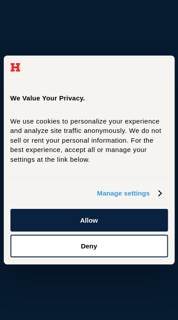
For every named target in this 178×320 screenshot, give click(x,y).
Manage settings (123, 193)
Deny (89, 246)
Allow (89, 220)
